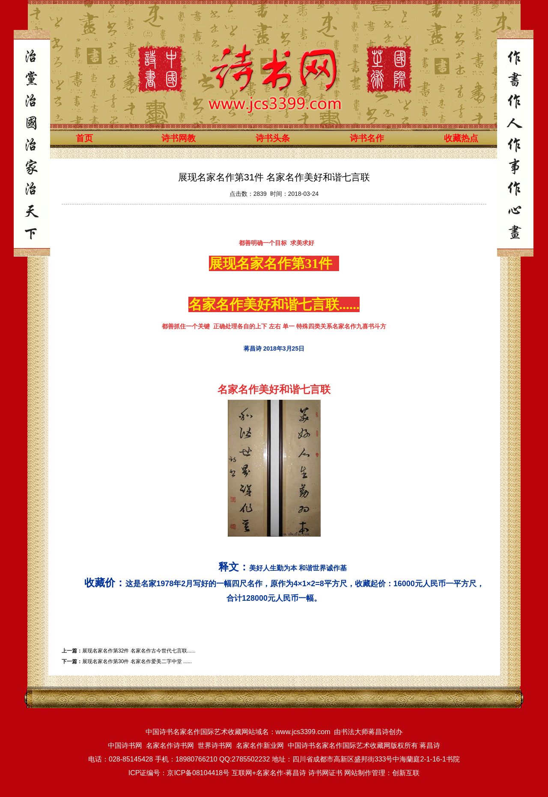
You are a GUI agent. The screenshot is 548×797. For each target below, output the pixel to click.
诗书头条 (273, 138)
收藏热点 (461, 138)
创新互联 (406, 772)
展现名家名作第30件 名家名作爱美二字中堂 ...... (137, 661)
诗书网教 (178, 138)
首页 (84, 138)
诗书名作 (367, 138)
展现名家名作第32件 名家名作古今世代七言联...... (139, 651)
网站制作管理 (364, 772)
